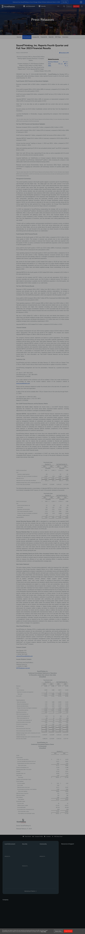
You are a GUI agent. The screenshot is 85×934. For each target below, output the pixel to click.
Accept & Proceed (68, 931)
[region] (42, 931)
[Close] (82, 930)
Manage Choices (58, 931)
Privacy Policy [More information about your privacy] (43, 931)
